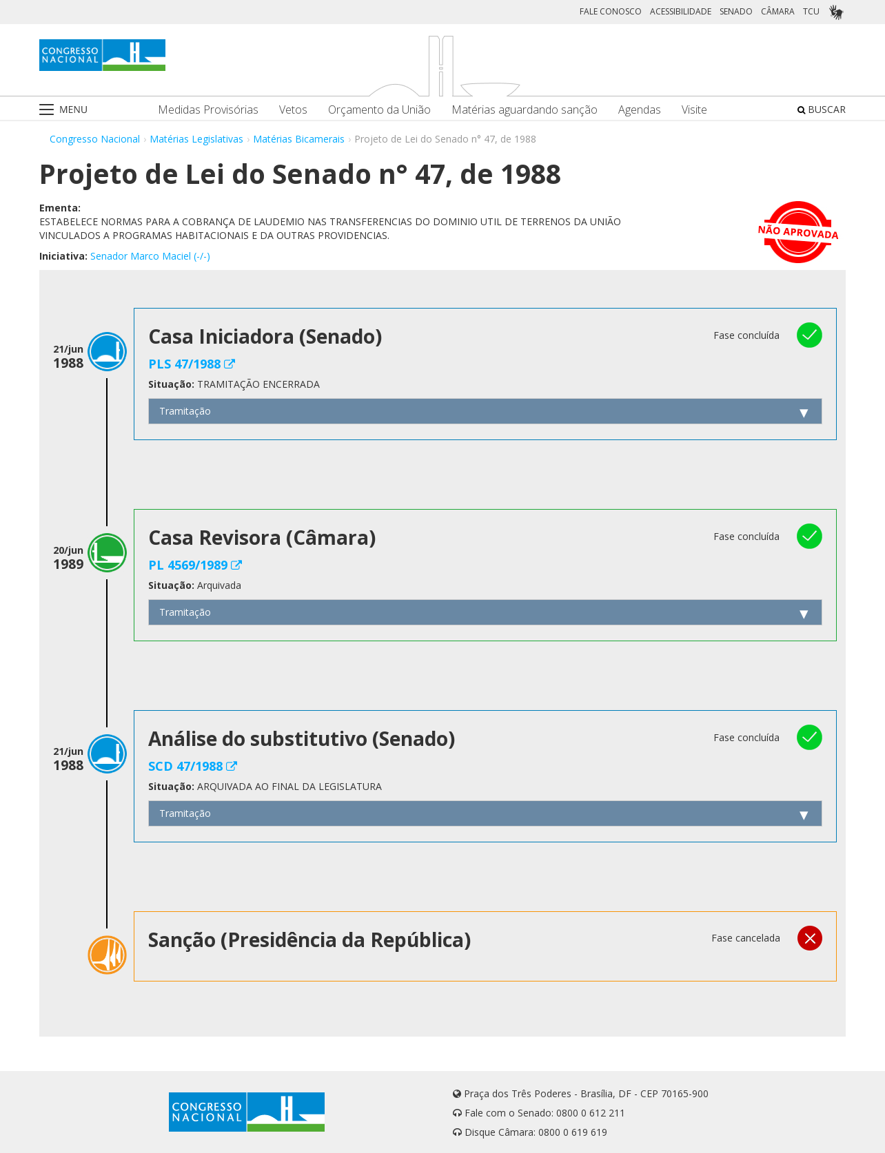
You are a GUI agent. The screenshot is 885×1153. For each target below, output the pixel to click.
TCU (811, 11)
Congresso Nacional (95, 138)
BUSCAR (821, 109)
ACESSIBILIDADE (680, 11)
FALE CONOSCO (611, 11)
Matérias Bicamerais (299, 138)
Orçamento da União (379, 110)
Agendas (639, 110)
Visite (694, 110)
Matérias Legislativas (196, 138)
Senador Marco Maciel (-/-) (150, 255)
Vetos (293, 110)
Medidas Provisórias (208, 110)
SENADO (736, 11)
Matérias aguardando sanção (524, 110)
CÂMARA (778, 11)
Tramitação (185, 410)
